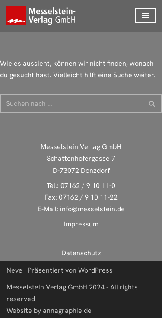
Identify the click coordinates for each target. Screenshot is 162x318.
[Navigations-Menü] (145, 15)
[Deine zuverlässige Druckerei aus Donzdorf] (43, 15)
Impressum (81, 224)
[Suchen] (71, 103)
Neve (14, 270)
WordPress (95, 270)
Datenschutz (81, 253)
